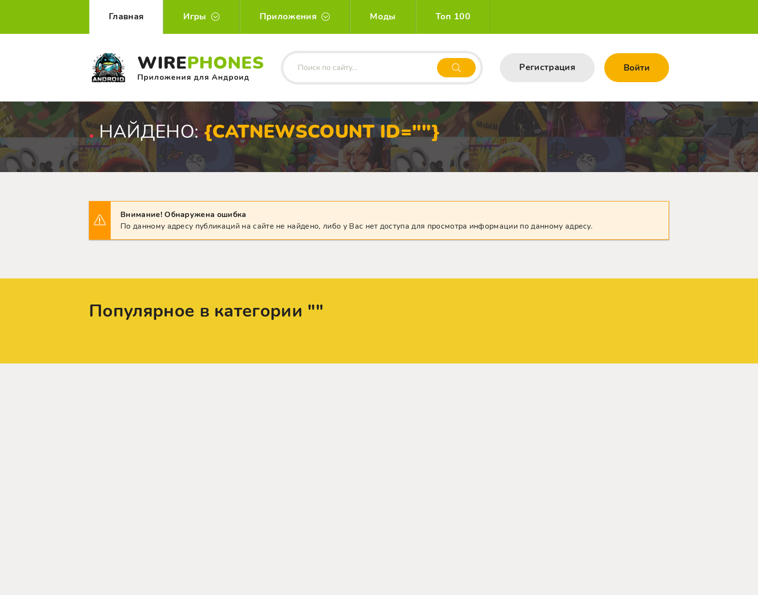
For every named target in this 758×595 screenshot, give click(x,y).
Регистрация (547, 67)
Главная (126, 16)
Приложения (288, 16)
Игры (194, 16)
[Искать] (456, 67)
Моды (382, 16)
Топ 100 (453, 16)
